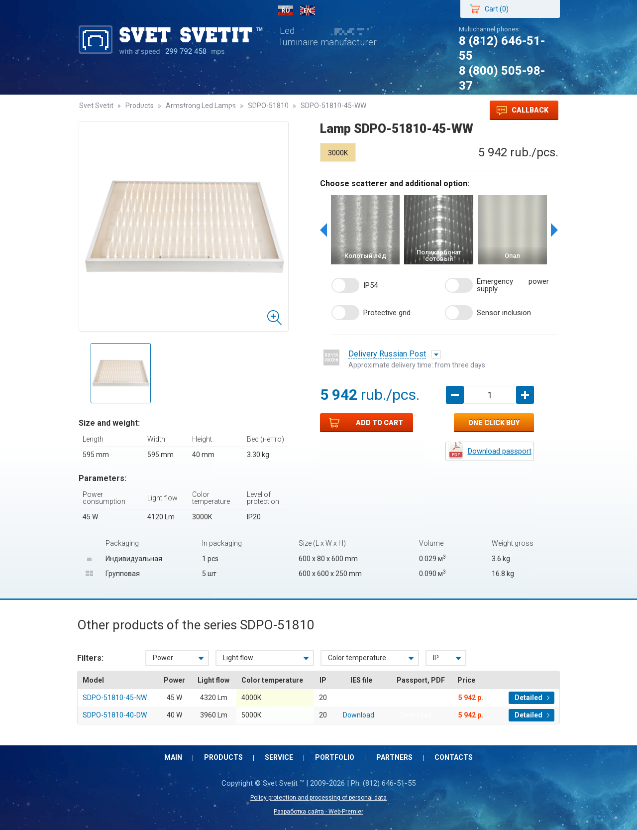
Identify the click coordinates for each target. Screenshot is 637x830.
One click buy (494, 423)
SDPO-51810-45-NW (115, 698)
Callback (522, 110)
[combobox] (177, 658)
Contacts (353, 110)
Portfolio (247, 110)
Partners (300, 110)
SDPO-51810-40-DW (115, 715)
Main (97, 110)
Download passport (499, 451)
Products (144, 110)
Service (196, 110)
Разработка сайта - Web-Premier (318, 811)
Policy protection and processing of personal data (318, 797)
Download (415, 698)
